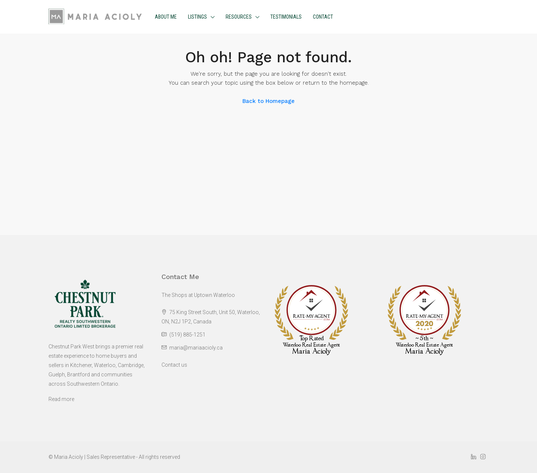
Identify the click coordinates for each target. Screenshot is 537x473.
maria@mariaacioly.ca (196, 348)
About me (166, 17)
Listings (197, 17)
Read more (61, 399)
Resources (239, 17)
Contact (323, 17)
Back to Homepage (268, 101)
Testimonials (286, 17)
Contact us (174, 365)
